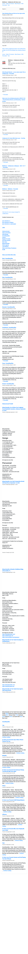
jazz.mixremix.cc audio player (9, 224)
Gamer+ (4, 237)
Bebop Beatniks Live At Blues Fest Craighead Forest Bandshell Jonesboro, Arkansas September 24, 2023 (14, 409)
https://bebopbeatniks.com (8, 684)
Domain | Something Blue (8, 383)
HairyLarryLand (5, 231)
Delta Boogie (5, 234)
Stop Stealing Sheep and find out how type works (13, 13)
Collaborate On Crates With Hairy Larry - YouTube (13, 138)
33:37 (11, 716)
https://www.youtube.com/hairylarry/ (10, 637)
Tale (3, 725)
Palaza (3, 785)
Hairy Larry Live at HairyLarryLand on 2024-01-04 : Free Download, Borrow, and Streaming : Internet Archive (13, 100)
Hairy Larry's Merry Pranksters (9, 248)
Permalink (4, 5)
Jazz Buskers (5, 246)
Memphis (4, 755)
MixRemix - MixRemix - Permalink (10, 189)
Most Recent (18, 3)
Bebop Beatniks (6, 243)
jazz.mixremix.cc (6, 220)
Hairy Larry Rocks (6, 232)
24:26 (3, 716)
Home (3, 3)
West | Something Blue (7, 258)
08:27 (7, 715)
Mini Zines (4, 242)
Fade (3, 843)
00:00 (6, 713)
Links (3, 227)
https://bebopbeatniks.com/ (8, 634)
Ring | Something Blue (7, 277)
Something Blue (6, 235)
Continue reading (6, 737)
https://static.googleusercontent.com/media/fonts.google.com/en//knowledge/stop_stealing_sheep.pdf (14, 50)
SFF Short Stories (6, 240)
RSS (22, 3)
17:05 (16, 715)
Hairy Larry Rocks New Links (9, 254)
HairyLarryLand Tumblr (7, 403)
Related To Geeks (6, 239)
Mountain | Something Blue (8, 307)
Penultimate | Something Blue (9, 327)
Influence (4, 814)
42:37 (21, 716)
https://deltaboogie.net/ (7, 635)
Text (9, 5)
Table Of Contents (10, 3)
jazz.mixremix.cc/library (7, 222)
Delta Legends (5, 245)
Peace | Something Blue (7, 363)
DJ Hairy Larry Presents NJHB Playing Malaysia (13, 800)
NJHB (3, 249)
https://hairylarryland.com (8, 686)
